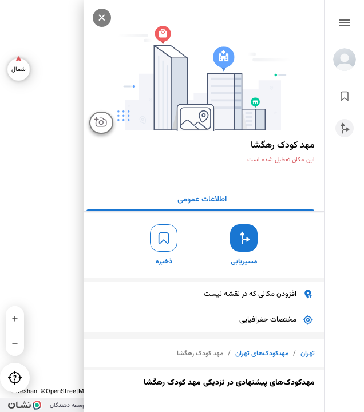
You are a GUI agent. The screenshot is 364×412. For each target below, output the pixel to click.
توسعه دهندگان (68, 405)
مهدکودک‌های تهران (261, 353)
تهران (307, 353)
